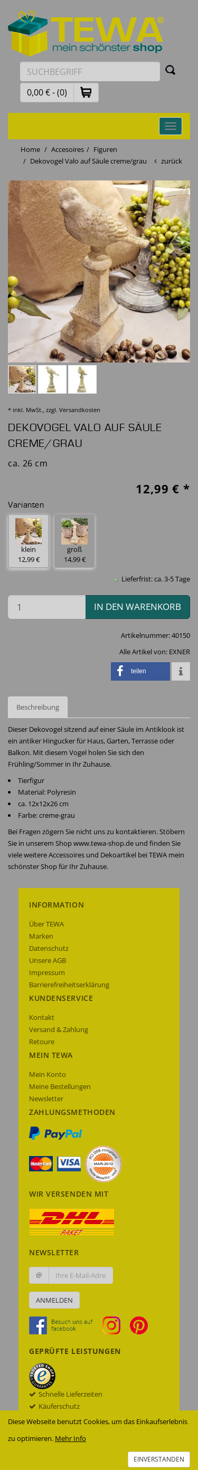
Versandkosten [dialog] (79, 410)
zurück (171, 161)
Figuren (105, 149)
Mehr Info (70, 1438)
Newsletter (46, 1098)
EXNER (179, 651)
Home (30, 149)
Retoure (41, 1041)
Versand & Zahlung (58, 1029)
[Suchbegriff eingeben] (90, 71)
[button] (86, 92)
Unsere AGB (47, 960)
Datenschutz (49, 948)
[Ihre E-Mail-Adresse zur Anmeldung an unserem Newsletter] (81, 1275)
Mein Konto (47, 1074)
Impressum (47, 972)
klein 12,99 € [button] (28, 541)
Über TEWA (46, 924)
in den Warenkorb (137, 606)
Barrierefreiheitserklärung (69, 984)
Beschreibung (37, 707)
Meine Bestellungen (60, 1086)
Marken (41, 936)
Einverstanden (159, 1459)
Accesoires (67, 149)
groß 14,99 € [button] (74, 541)
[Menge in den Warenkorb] (47, 607)
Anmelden (54, 1300)
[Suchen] (170, 70)
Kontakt (41, 1017)
